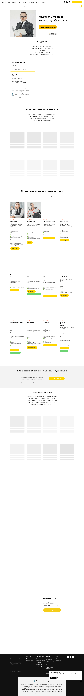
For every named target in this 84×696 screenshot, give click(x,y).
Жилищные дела (14, 274)
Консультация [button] (58, 660)
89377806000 (56, 615)
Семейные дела (64, 221)
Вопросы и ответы (29, 658)
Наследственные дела (49, 221)
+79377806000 (18, 671)
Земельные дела (31, 274)
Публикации (26, 6)
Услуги (18, 6)
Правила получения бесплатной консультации (49, 668)
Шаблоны (57, 658)
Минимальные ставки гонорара (49, 665)
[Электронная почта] (70, 657)
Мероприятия (36, 6)
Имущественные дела (49, 274)
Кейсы (11, 6)
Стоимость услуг (29, 660)
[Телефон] (55, 2)
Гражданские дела (39, 666)
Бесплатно (52, 6)
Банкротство (13, 221)
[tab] (21, 65)
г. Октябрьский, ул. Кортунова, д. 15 (15, 667)
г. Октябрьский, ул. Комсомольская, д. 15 (16, 666)
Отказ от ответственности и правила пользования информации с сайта (50, 662)
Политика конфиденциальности (49, 659)
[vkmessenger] (53, 2)
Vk (33, 382)
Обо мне (4, 6)
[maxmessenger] (58, 2)
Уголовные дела (31, 221)
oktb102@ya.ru (14, 673)
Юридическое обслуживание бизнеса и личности (66, 323)
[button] (77, 2)
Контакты (45, 6)
